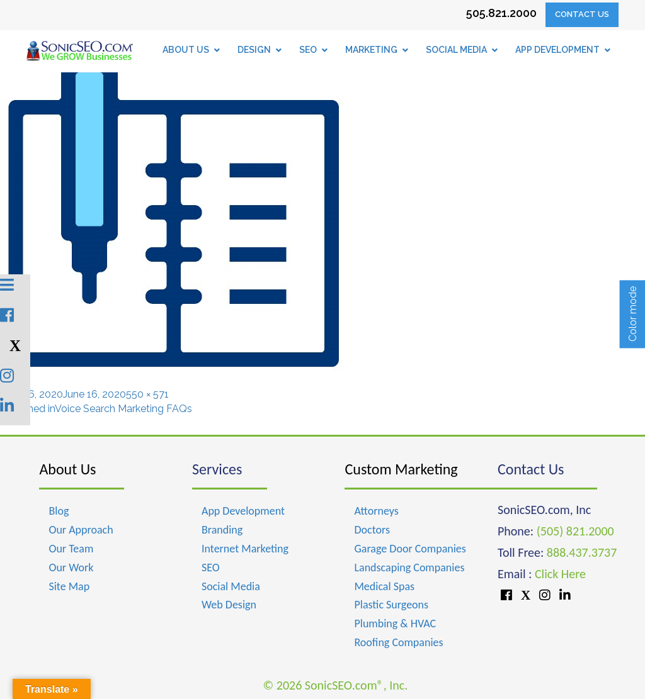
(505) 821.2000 (575, 531)
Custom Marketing (401, 469)
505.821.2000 (501, 13)
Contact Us (582, 14)
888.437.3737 (582, 552)
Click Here (560, 573)
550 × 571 (147, 394)
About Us (67, 469)
